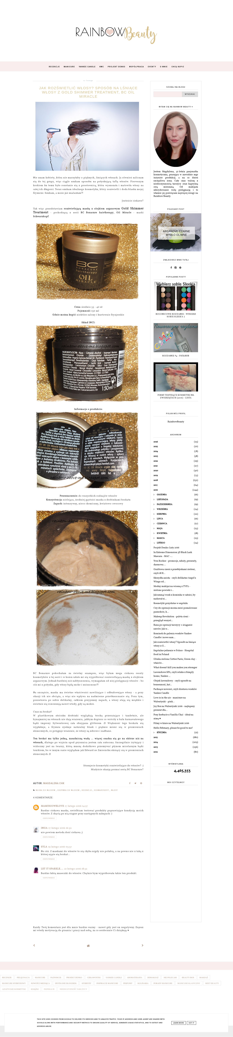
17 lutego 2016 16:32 (60, 828)
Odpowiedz (49, 818)
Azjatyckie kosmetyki (14, 989)
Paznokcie (55, 977)
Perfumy (128, 983)
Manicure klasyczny (189, 983)
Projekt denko (74, 977)
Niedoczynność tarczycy (73, 989)
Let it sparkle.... (52, 868)
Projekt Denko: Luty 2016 (166, 547)
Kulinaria (143, 983)
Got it (191, 1023)
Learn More (178, 1023)
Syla (44, 846)
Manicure (69, 67)
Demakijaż (153, 977)
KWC (102, 67)
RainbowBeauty (176, 421)
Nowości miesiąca (40, 983)
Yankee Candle (87, 67)
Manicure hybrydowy (14, 983)
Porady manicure (163, 983)
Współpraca (136, 67)
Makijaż (203, 977)
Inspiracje (49, 989)
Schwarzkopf (102, 790)
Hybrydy (86, 983)
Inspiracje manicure (107, 983)
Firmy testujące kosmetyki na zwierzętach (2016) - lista (176, 396)
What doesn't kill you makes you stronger (175, 667)
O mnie (164, 67)
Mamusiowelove (52, 806)
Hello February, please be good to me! (173, 728)
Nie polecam (170, 977)
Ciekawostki (93, 977)
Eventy (152, 67)
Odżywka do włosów (68, 790)
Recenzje (54, 67)
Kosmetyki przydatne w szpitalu (171, 603)
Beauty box (188, 977)
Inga (44, 828)
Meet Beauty (212, 983)
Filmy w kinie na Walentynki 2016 (171, 723)
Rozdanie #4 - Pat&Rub (175, 356)
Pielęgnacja (23, 977)
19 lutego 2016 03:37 (60, 846)
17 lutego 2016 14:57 (76, 806)
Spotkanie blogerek (66, 983)
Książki (35, 989)
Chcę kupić (178, 67)
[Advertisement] (176, 868)
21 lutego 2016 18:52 (75, 868)
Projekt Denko (116, 67)
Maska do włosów (46, 790)
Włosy (114, 790)
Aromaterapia (134, 977)
